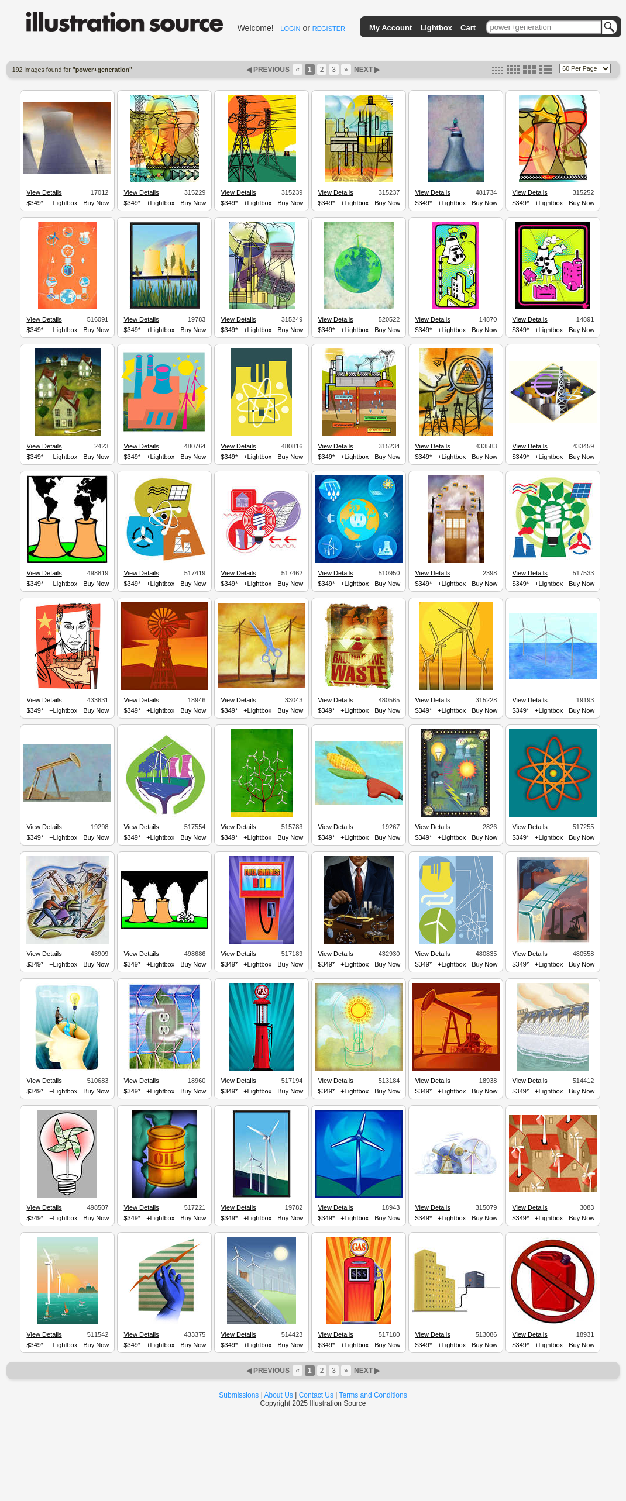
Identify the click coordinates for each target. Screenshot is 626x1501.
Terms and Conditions (373, 1395)
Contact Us (316, 1395)
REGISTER (328, 28)
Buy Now (96, 202)
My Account (390, 27)
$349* (34, 202)
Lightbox (436, 27)
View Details (43, 192)
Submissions (239, 1395)
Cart (468, 27)
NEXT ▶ (366, 69)
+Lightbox (63, 202)
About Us (278, 1395)
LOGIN (290, 28)
